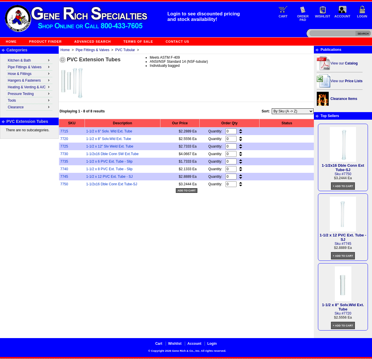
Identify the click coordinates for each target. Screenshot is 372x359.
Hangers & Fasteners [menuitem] (29, 80)
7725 (64, 146)
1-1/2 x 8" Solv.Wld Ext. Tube (108, 139)
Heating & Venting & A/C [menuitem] (29, 87)
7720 (64, 139)
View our (344, 63)
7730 (64, 154)
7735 (64, 161)
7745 (64, 177)
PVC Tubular (125, 50)
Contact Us (177, 41)
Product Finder (45, 41)
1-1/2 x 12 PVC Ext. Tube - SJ (109, 177)
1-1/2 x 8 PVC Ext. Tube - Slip (109, 169)
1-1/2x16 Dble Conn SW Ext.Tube (112, 154)
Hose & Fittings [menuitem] (29, 73)
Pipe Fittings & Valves (92, 50)
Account (342, 16)
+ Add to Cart (343, 186)
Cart (283, 16)
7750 (64, 184)
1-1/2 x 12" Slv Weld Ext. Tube (109, 146)
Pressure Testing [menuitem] (29, 93)
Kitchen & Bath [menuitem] (29, 60)
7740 (64, 169)
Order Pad (303, 18)
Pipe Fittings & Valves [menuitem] (29, 66)
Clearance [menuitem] (29, 107)
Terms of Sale (138, 41)
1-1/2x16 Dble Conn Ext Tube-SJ (111, 184)
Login (362, 16)
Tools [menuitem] (29, 100)
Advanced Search (92, 41)
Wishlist (322, 16)
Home (11, 41)
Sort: (266, 111)
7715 (64, 131)
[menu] (29, 84)
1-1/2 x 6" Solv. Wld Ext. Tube (109, 131)
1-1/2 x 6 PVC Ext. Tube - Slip (109, 161)
